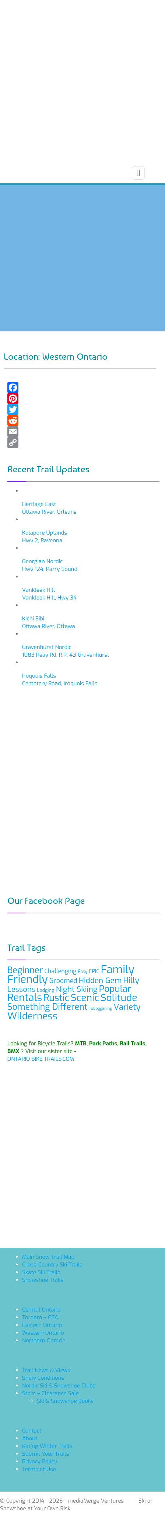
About (30, 1438)
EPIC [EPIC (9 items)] (94, 971)
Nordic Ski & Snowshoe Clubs (58, 1385)
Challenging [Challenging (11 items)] (61, 971)
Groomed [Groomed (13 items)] (63, 980)
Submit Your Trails (45, 1454)
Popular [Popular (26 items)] (115, 989)
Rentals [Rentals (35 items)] (24, 997)
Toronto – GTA (40, 1317)
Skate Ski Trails (41, 1272)
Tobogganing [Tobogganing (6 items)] (100, 1008)
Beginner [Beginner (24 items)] (25, 970)
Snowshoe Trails (42, 1280)
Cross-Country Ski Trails (52, 1264)
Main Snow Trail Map (48, 1257)
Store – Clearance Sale (50, 1393)
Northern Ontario (44, 1340)
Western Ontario (43, 1332)
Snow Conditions (43, 1378)
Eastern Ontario (42, 1325)
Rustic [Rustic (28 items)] (56, 998)
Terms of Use (39, 1469)
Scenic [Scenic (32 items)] (85, 997)
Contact (32, 1430)
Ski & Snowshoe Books (65, 1401)
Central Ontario (41, 1309)
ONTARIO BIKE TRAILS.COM (40, 1059)
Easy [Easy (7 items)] (83, 972)
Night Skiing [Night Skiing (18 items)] (77, 989)
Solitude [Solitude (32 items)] (119, 997)
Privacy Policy (39, 1461)
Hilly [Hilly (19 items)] (131, 980)
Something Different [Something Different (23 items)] (47, 1007)
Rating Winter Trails (47, 1446)
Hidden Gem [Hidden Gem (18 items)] (100, 980)
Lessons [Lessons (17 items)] (21, 989)
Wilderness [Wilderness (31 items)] (32, 1016)
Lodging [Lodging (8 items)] (46, 990)
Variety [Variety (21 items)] (127, 1007)
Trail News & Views (46, 1370)
